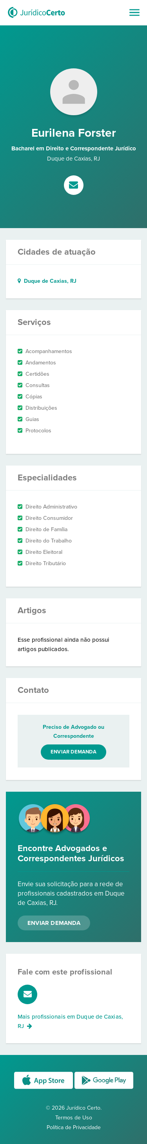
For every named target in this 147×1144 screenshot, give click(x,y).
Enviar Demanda (53, 922)
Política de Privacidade (74, 1127)
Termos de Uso (73, 1117)
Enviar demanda (73, 752)
